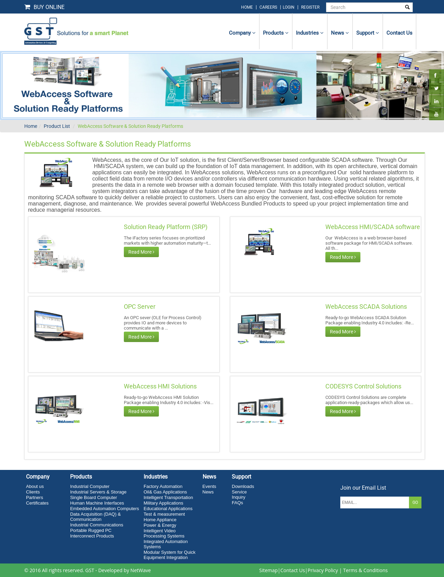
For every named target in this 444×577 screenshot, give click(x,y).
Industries (310, 33)
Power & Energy (160, 525)
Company (242, 33)
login (289, 7)
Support (367, 33)
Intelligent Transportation (168, 497)
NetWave (140, 570)
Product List (57, 126)
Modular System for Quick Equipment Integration (170, 555)
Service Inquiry (239, 494)
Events (209, 486)
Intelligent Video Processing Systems (164, 533)
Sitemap (268, 570)
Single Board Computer (93, 497)
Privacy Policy (323, 570)
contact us (399, 33)
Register (310, 7)
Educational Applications (168, 508)
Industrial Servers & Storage (98, 492)
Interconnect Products (92, 536)
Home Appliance (160, 519)
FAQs (237, 502)
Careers (268, 7)
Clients (33, 492)
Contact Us (292, 570)
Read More (141, 252)
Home (30, 126)
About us (35, 486)
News (340, 33)
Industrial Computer (89, 486)
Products (276, 33)
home (247, 7)
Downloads (243, 486)
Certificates (37, 503)
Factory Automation (163, 486)
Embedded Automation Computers (104, 508)
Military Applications (163, 503)
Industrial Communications (96, 524)
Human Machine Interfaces (97, 503)
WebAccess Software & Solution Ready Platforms (130, 126)
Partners (34, 497)
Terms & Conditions (365, 570)
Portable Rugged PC (90, 530)
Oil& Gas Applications (165, 492)
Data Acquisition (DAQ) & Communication (95, 517)
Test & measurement (164, 514)
